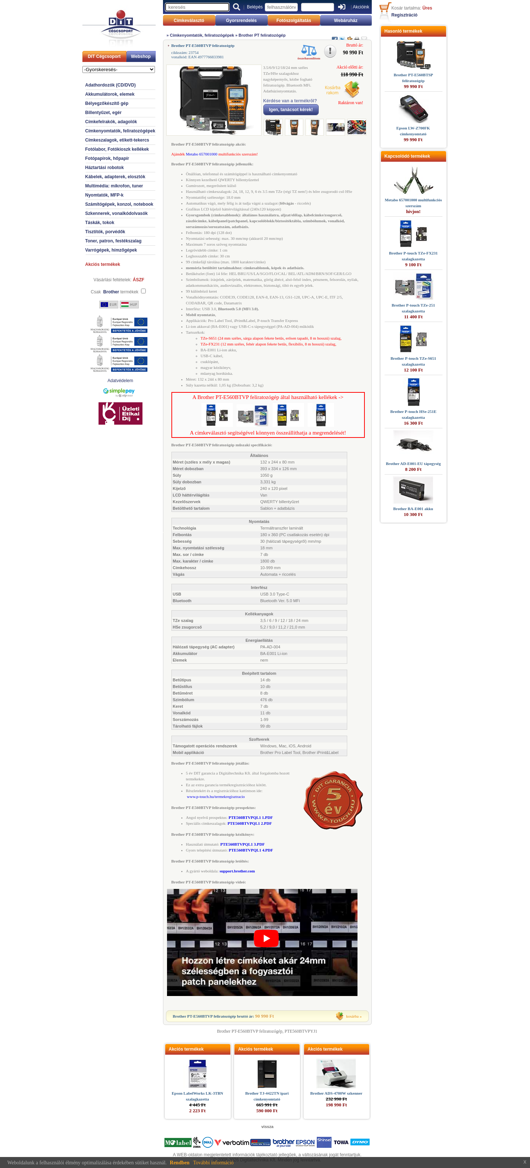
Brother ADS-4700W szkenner (336, 1093)
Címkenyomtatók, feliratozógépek (120, 130)
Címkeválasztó (189, 20)
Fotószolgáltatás (294, 20)
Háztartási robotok (104, 167)
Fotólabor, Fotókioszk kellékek (117, 149)
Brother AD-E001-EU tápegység (413, 463)
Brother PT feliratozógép (261, 35)
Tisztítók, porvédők (105, 231)
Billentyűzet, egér (103, 112)
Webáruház (345, 20)
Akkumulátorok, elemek (110, 94)
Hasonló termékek (403, 31)
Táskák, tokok (99, 222)
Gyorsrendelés (241, 20)
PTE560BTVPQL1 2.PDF (249, 823)
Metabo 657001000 (202, 154)
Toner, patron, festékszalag (113, 241)
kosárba (352, 1016)
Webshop (141, 56)
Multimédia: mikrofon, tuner (114, 185)
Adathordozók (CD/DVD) (110, 85)
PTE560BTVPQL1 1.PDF (251, 817)
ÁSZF (138, 279)
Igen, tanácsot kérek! (291, 109)
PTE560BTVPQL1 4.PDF (251, 850)
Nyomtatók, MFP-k (104, 195)
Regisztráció (405, 15)
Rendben (180, 1162)
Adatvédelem (120, 380)
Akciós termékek (102, 264)
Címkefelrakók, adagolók (111, 121)
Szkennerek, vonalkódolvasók (116, 213)
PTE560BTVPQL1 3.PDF (242, 844)
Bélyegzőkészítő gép (107, 103)
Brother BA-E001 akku (413, 508)
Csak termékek (114, 291)
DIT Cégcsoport (104, 56)
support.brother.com (237, 871)
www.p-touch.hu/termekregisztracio (216, 796)
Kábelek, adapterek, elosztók (115, 176)
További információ (213, 1162)
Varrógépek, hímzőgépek (111, 250)
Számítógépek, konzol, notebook (119, 204)
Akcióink (361, 7)
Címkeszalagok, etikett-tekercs (117, 140)
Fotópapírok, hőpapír (107, 158)
